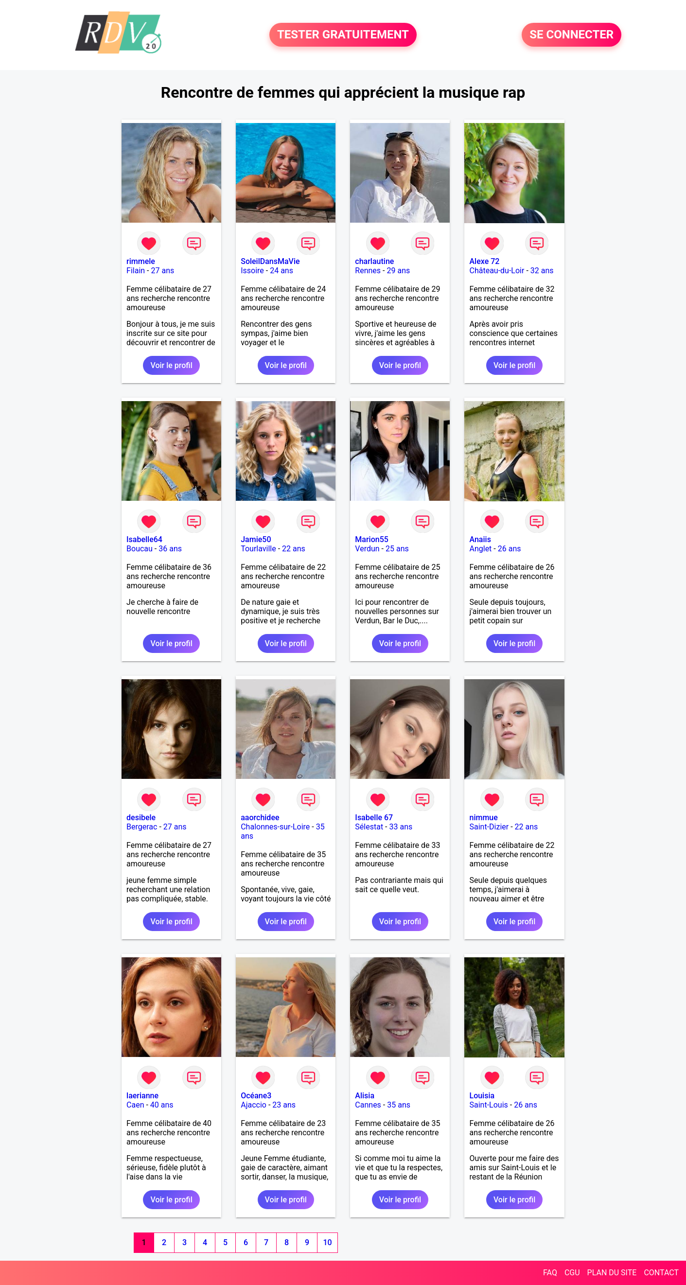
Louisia (481, 1095)
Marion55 (371, 539)
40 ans (162, 1104)
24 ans (281, 270)
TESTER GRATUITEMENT (343, 35)
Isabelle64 (144, 539)
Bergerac (141, 826)
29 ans (398, 270)
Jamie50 (256, 539)
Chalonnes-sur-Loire (275, 826)
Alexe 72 (484, 261)
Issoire (252, 270)
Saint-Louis (488, 1104)
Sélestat (369, 826)
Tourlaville (258, 548)
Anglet (480, 548)
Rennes (368, 270)
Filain (135, 270)
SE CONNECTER (571, 35)
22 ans (293, 548)
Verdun (367, 548)
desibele (141, 817)
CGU (572, 1272)
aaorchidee (260, 817)
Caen (135, 1104)
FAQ (550, 1272)
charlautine (374, 261)
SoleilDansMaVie (270, 261)
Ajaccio (253, 1104)
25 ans (397, 548)
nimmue (483, 817)
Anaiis (480, 539)
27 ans (162, 270)
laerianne (142, 1095)
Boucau (139, 548)
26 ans (509, 548)
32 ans (542, 270)
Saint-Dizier (489, 826)
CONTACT (661, 1272)
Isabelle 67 (374, 817)
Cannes (368, 1104)
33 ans (401, 826)
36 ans (170, 548)
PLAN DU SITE (612, 1272)
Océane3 (256, 1095)
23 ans (284, 1104)
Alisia (364, 1095)
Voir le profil (171, 365)
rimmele (140, 261)
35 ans (398, 1104)
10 (327, 1242)
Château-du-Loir (496, 270)
